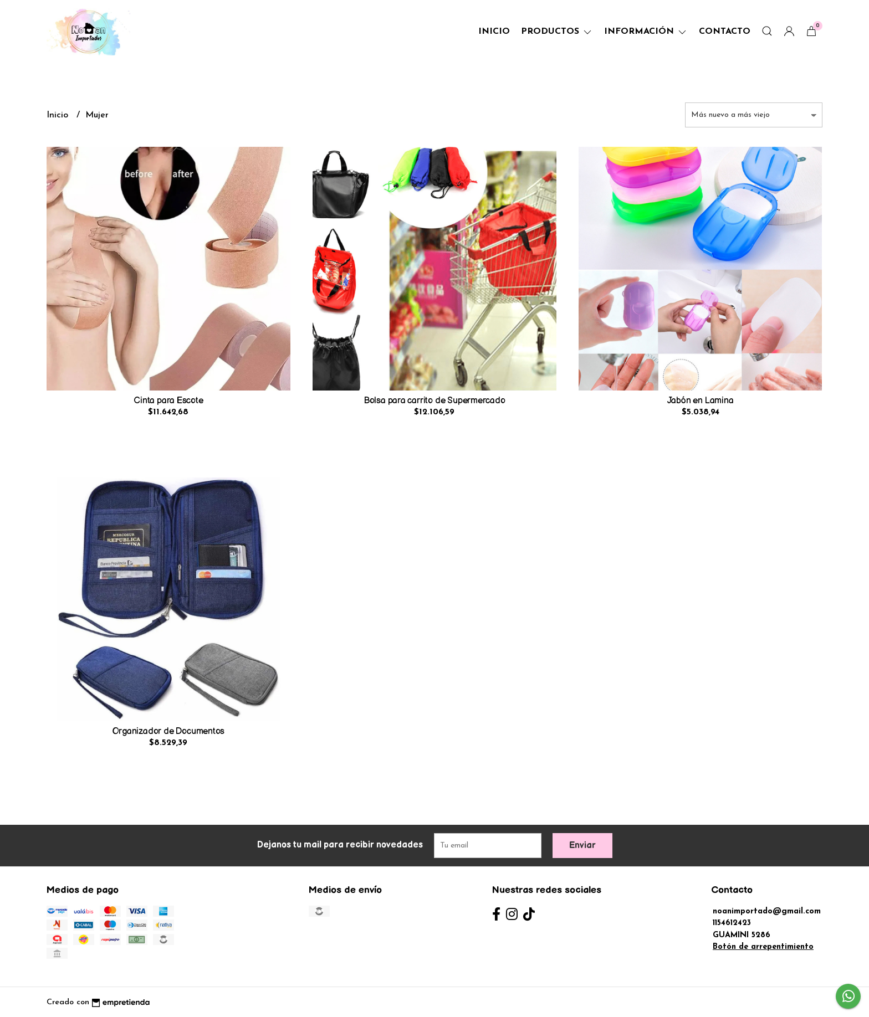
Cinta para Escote (168, 401)
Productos (557, 31)
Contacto (724, 31)
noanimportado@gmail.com (767, 911)
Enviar (582, 845)
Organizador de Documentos (169, 731)
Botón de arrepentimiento (763, 947)
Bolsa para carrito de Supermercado (434, 401)
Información (646, 31)
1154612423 (732, 923)
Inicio (494, 31)
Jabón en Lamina (700, 401)
